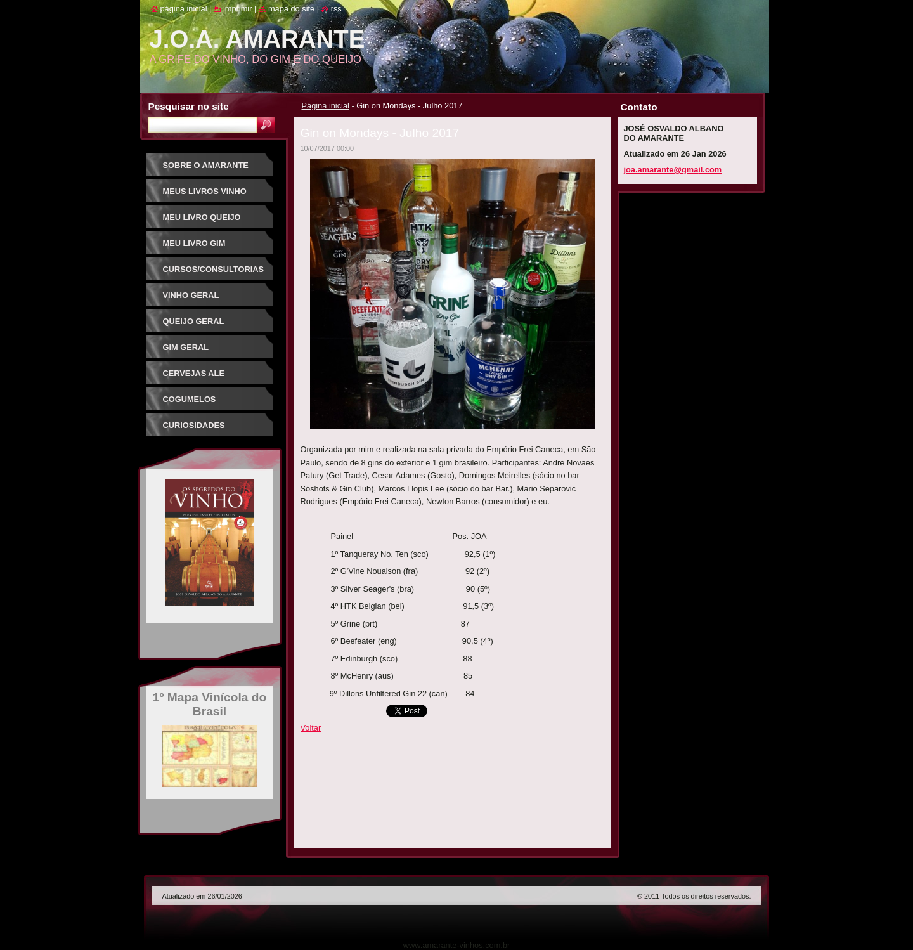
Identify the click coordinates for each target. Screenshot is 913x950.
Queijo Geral (193, 321)
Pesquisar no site (188, 106)
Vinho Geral (191, 295)
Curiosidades (194, 425)
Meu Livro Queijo (202, 217)
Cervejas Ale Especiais (193, 377)
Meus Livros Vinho (205, 191)
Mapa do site (291, 8)
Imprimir (237, 8)
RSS (336, 8)
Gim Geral (186, 347)
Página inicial (325, 105)
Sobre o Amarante (206, 165)
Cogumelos (189, 399)
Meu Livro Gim (194, 243)
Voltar (311, 727)
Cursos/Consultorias (213, 269)
